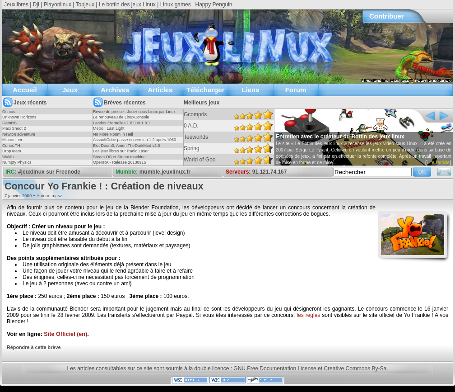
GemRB (9, 123)
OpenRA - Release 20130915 (119, 162)
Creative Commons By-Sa (355, 368)
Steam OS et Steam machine (119, 157)
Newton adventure (18, 134)
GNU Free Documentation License (274, 368)
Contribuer (386, 16)
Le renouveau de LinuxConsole (121, 117)
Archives (115, 90)
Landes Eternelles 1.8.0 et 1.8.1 (121, 123)
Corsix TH (11, 145)
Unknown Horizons (19, 117)
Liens (250, 90)
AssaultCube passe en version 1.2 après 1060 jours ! (134, 142)
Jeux (70, 90)
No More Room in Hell (113, 134)
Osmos (8, 111)
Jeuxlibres (16, 4)
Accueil (25, 90)
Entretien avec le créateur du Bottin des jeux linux (340, 136)
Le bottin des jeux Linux (127, 4)
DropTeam (11, 151)
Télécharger (205, 90)
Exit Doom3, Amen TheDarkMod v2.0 (126, 145)
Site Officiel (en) (65, 334)
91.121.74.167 (269, 172)
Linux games (175, 4)
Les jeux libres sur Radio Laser (121, 151)
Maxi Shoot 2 (14, 128)
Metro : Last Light (109, 128)
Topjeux (85, 4)
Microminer (12, 139)
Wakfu (8, 157)
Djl (36, 4)
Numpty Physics (17, 162)
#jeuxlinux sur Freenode (49, 172)
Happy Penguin (213, 4)
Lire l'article (438, 162)
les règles (308, 315)
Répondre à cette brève (33, 347)
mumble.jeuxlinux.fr (164, 172)
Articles (160, 90)
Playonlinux (57, 4)
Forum (295, 90)
